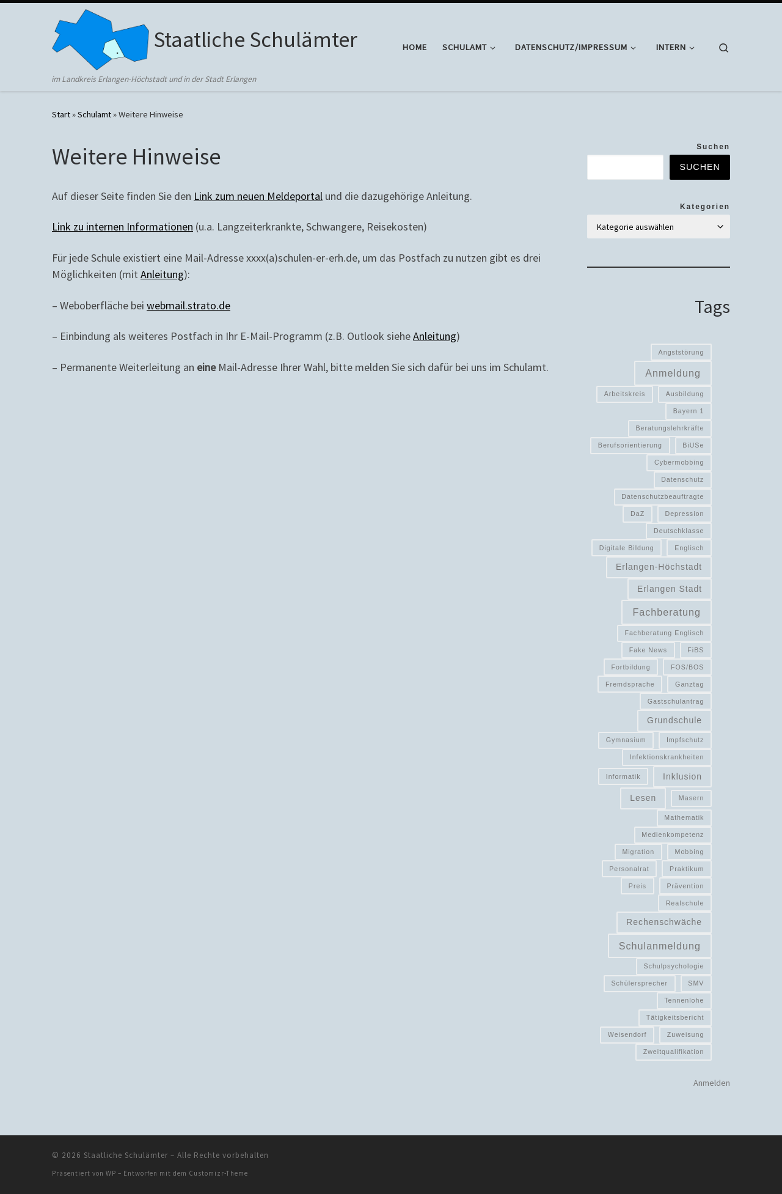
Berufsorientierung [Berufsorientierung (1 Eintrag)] (630, 445)
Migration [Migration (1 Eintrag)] (638, 851)
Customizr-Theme (218, 1173)
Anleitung (162, 274)
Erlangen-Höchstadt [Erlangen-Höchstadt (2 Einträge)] (659, 567)
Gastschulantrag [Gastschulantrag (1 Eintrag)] (676, 701)
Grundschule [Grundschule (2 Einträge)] (674, 720)
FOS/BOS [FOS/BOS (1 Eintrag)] (687, 667)
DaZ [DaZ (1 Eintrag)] (637, 513)
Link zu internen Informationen (122, 226)
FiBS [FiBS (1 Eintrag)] (695, 650)
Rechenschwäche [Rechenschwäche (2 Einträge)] (664, 922)
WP (111, 1173)
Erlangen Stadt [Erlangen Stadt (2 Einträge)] (669, 589)
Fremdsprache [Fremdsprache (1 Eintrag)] (630, 684)
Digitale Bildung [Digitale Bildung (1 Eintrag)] (626, 547)
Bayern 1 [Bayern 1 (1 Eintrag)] (688, 411)
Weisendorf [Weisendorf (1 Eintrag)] (627, 1034)
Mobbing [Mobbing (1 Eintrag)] (689, 851)
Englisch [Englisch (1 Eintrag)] (689, 547)
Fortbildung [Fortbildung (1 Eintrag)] (630, 667)
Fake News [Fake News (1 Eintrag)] (648, 650)
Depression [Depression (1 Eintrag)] (684, 513)
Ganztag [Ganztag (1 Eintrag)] (689, 684)
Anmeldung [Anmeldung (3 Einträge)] (673, 372)
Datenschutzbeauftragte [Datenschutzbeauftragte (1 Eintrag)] (662, 496)
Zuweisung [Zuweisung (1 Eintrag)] (685, 1034)
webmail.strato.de (188, 305)
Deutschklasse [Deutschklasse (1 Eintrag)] (679, 530)
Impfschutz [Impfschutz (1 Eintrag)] (685, 739)
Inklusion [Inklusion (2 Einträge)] (682, 776)
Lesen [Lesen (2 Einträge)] (643, 798)
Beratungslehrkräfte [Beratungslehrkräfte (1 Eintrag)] (669, 428)
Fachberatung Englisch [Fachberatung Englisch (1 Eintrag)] (664, 632)
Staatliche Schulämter (126, 1155)
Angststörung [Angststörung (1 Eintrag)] (681, 352)
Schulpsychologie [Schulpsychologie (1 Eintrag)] (673, 966)
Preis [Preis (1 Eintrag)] (637, 886)
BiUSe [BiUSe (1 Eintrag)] (693, 445)
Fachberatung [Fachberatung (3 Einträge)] (666, 611)
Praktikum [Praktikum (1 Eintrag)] (687, 868)
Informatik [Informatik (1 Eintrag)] (623, 776)
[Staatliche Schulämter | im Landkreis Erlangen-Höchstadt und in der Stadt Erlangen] (100, 37)
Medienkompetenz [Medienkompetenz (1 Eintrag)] (672, 834)
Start (61, 114)
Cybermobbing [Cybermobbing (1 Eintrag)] (679, 462)
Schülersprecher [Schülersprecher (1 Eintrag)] (639, 983)
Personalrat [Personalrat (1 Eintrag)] (629, 868)
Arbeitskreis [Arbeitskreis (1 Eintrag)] (625, 393)
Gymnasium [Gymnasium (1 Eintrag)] (626, 739)
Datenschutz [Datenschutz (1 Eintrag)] (682, 479)
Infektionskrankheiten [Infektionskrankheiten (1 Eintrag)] (667, 757)
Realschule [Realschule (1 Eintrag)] (685, 903)
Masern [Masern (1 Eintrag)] (691, 798)
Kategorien (705, 206)
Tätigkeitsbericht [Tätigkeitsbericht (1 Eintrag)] (675, 1017)
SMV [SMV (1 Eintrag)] (696, 983)
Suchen (713, 146)
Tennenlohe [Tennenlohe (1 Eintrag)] (684, 1000)
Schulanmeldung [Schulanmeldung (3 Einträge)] (660, 945)
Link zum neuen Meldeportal (258, 196)
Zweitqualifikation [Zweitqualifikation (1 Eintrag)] (673, 1051)
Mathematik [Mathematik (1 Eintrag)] (684, 817)
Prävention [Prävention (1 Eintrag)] (685, 886)
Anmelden (711, 1082)
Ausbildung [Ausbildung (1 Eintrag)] (685, 393)
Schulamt (94, 114)
